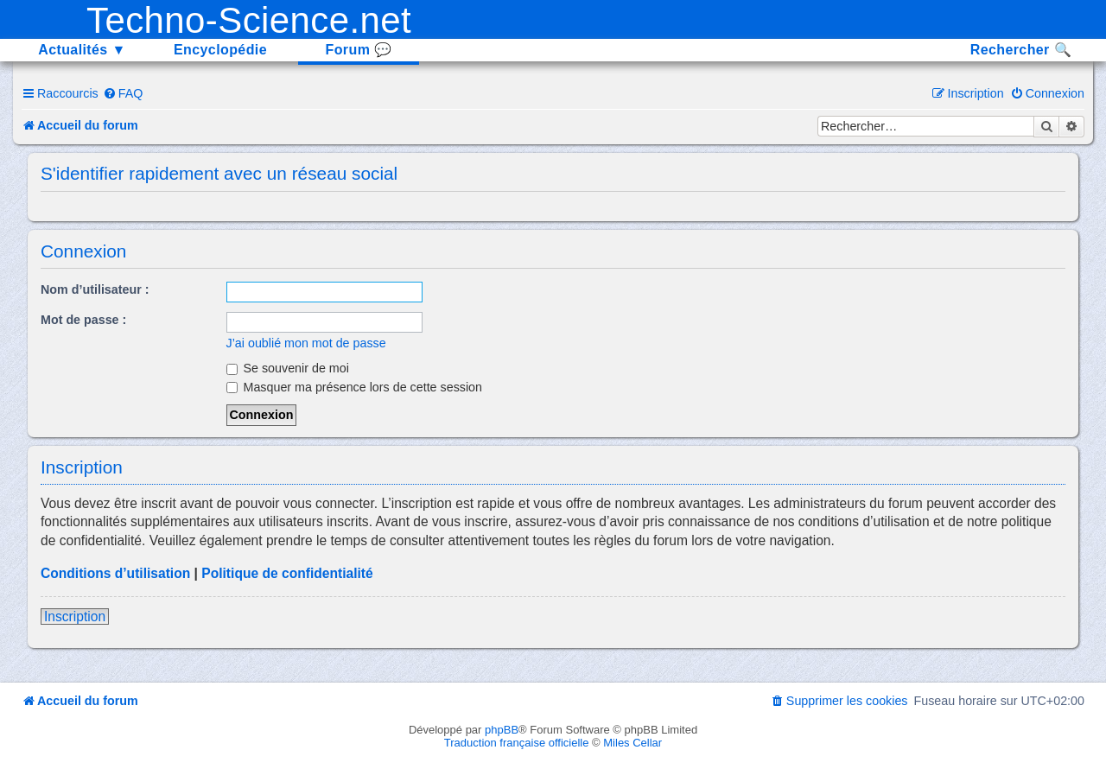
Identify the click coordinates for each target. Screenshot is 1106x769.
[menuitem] (123, 93)
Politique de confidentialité (286, 573)
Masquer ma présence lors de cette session (354, 387)
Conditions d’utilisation (115, 573)
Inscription (74, 616)
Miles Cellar (632, 742)
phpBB (501, 729)
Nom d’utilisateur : (95, 289)
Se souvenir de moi (287, 368)
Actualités (82, 49)
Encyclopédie (220, 49)
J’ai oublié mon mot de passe (306, 343)
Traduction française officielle (516, 742)
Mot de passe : (83, 320)
